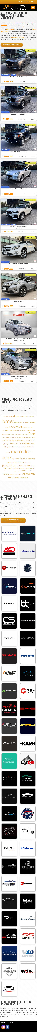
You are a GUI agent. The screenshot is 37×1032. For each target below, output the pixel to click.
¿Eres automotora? (13, 520)
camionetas (10, 29)
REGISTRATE (30, 2)
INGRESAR (21, 2)
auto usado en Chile (17, 37)
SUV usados (21, 27)
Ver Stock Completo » (11, 45)
